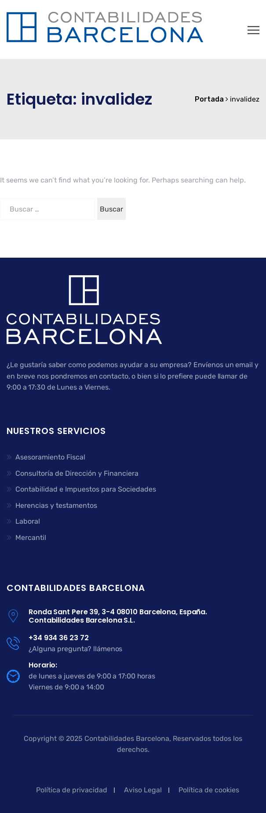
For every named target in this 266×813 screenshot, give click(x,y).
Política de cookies (209, 790)
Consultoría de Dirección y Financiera (76, 473)
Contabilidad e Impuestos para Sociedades (85, 489)
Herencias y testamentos (56, 505)
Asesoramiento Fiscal (50, 457)
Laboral (27, 521)
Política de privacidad (71, 790)
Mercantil (30, 537)
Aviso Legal (143, 790)
